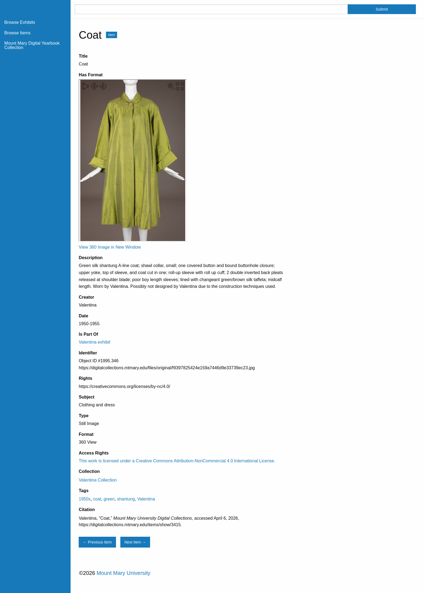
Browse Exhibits (19, 22)
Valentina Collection (98, 480)
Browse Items (17, 33)
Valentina (146, 499)
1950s (85, 499)
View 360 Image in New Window (110, 247)
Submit (382, 9)
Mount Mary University (123, 573)
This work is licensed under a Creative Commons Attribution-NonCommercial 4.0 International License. (177, 461)
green (109, 499)
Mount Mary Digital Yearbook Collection (32, 45)
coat (97, 499)
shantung (126, 499)
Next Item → (135, 542)
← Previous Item (97, 542)
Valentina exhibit (94, 342)
